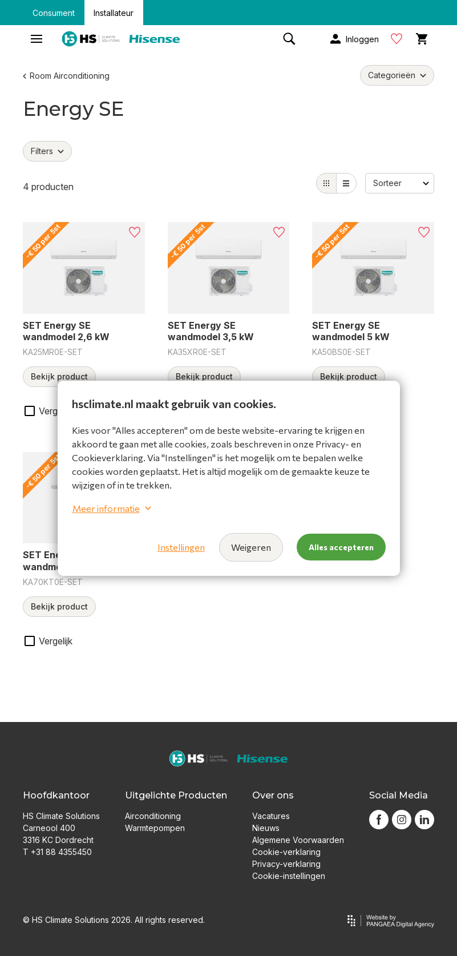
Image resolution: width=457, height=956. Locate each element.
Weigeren (251, 547)
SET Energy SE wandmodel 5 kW (351, 331)
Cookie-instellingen (288, 876)
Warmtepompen (155, 828)
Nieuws (266, 828)
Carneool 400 (49, 828)
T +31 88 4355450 (57, 852)
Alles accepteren (341, 547)
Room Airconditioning (66, 75)
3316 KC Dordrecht (58, 840)
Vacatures (271, 816)
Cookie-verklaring (286, 852)
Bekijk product (59, 376)
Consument (54, 13)
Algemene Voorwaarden (298, 840)
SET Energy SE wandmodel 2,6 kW (66, 331)
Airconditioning (153, 816)
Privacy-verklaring (286, 864)
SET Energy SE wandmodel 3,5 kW (211, 331)
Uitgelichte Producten (176, 795)
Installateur (114, 13)
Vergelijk (55, 411)
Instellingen (181, 547)
